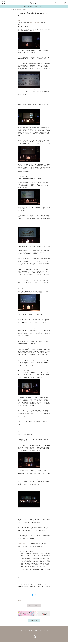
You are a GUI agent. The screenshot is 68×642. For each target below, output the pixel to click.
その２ (34, 22)
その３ (38, 22)
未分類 (20, 18)
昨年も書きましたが (22, 543)
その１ (31, 22)
